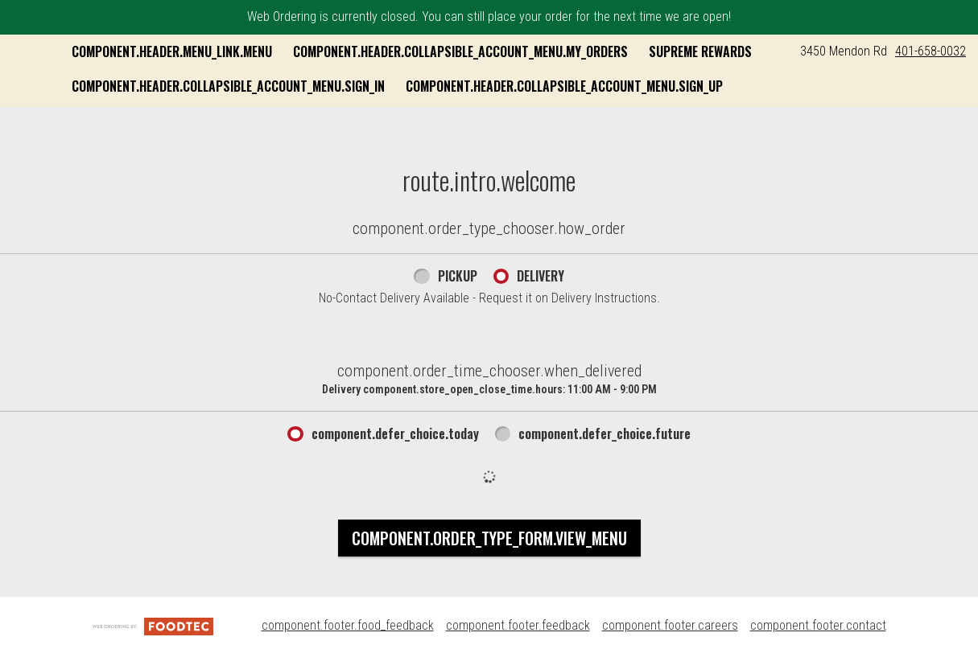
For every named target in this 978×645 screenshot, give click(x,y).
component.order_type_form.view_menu (489, 569)
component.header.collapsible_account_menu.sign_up (391, 119)
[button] (107, 72)
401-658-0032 (930, 51)
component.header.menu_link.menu (333, 51)
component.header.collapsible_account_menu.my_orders (621, 51)
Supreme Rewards (284, 86)
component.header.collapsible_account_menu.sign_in (513, 86)
